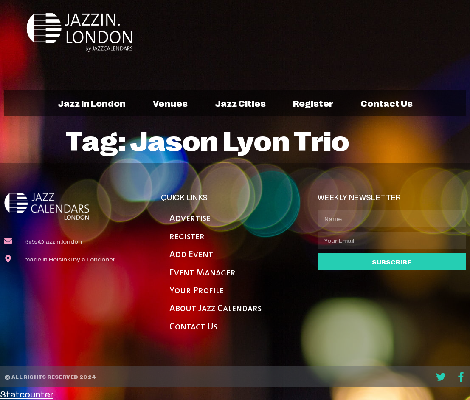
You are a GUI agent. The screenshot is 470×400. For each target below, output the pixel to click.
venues (170, 103)
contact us (386, 103)
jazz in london (92, 103)
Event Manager (202, 273)
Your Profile (196, 291)
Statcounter (26, 394)
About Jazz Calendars (215, 309)
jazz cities (240, 103)
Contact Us (193, 327)
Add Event (191, 255)
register (313, 103)
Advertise (190, 219)
